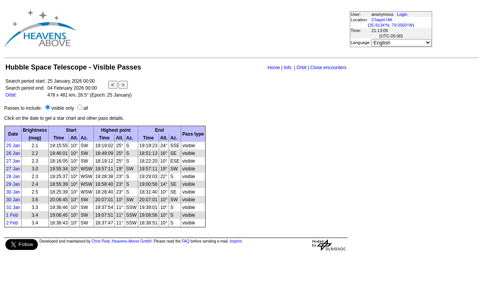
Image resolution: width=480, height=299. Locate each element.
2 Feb (12, 223)
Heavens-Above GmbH (131, 241)
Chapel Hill (381, 19)
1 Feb (12, 215)
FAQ (186, 241)
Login (402, 14)
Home (274, 67)
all (85, 108)
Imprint (236, 241)
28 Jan (13, 176)
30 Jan (13, 192)
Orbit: (11, 95)
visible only (62, 108)
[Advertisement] (215, 28)
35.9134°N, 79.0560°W (391, 25)
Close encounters (328, 67)
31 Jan (13, 207)
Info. (288, 67)
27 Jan (13, 161)
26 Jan (13, 153)
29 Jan (13, 184)
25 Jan (13, 145)
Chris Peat (101, 241)
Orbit (302, 67)
